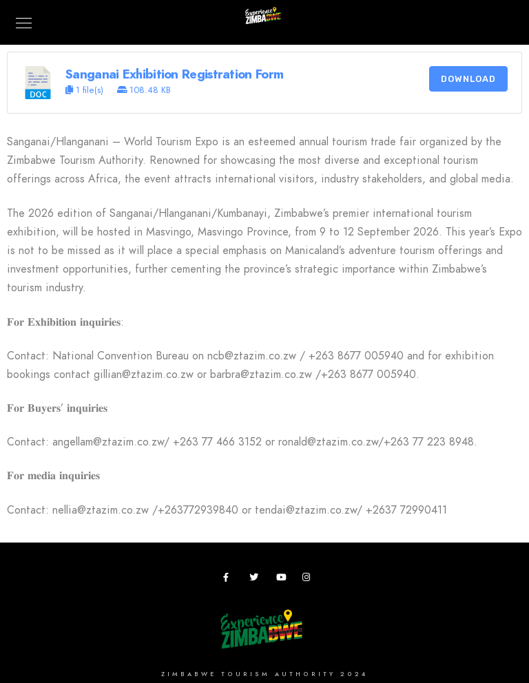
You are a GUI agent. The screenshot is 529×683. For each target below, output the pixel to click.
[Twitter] (256, 580)
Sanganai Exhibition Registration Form (174, 74)
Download (468, 79)
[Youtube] (283, 580)
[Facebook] (230, 580)
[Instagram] (309, 580)
